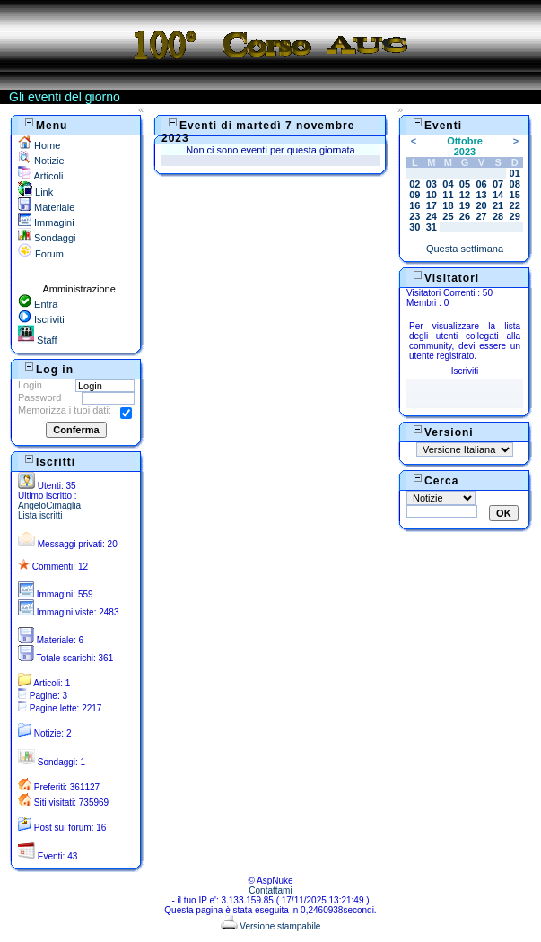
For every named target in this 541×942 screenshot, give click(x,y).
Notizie (41, 160)
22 (515, 205)
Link (35, 192)
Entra (37, 304)
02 (414, 184)
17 (431, 205)
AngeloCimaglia (49, 505)
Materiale (46, 207)
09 (414, 194)
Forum (41, 254)
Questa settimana (464, 248)
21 (498, 205)
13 (481, 194)
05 (464, 184)
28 (498, 216)
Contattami (270, 890)
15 (515, 194)
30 (414, 227)
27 (481, 216)
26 (464, 216)
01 (515, 173)
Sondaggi (47, 237)
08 (515, 184)
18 (447, 205)
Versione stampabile (271, 926)
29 (515, 216)
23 (414, 216)
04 (447, 184)
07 (498, 184)
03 (431, 184)
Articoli (40, 175)
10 (431, 194)
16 (414, 205)
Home (39, 145)
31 (431, 227)
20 (481, 205)
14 (498, 194)
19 (464, 205)
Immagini (46, 222)
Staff (37, 340)
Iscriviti (41, 319)
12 (464, 194)
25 (447, 216)
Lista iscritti (40, 515)
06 (481, 184)
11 (447, 194)
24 (431, 216)
